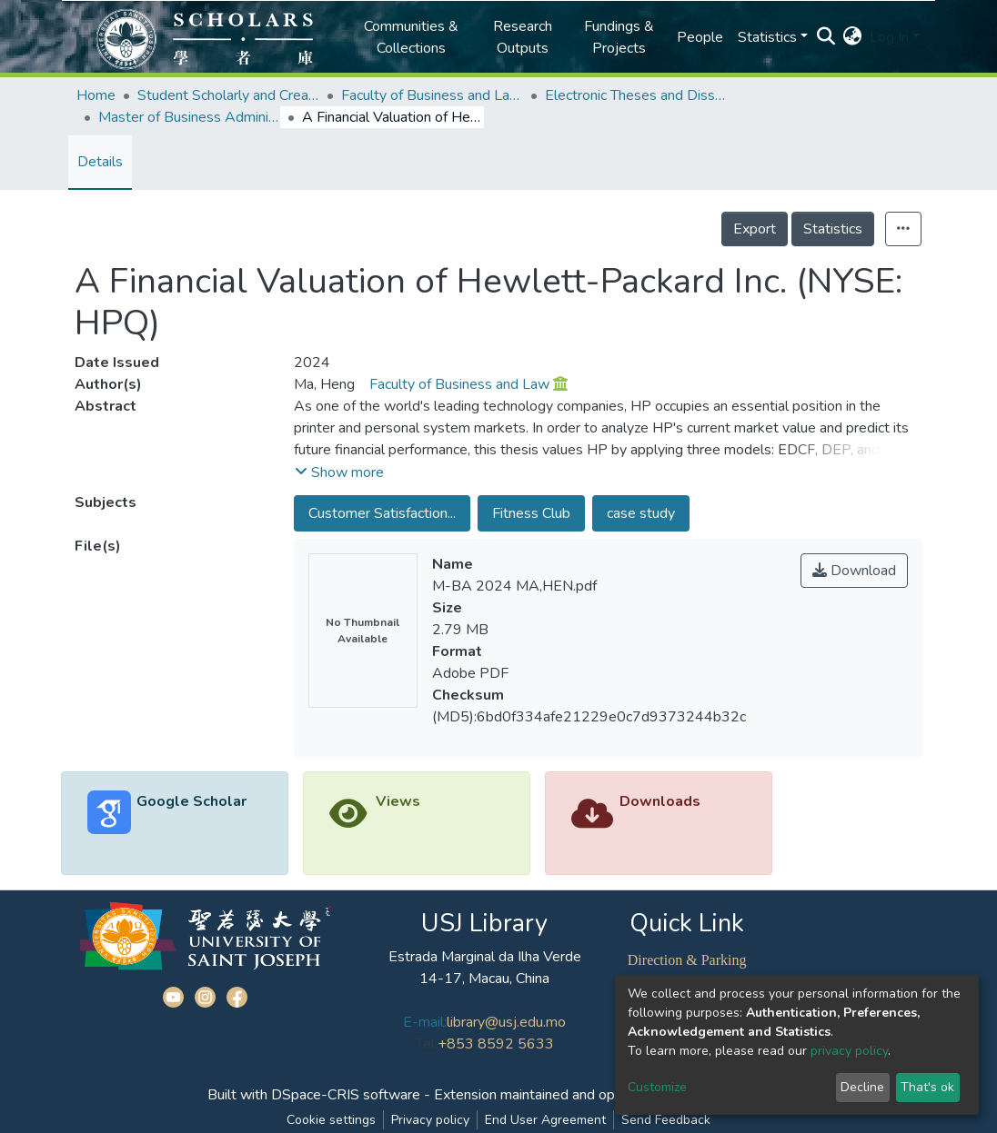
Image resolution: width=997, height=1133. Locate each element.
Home (96, 95)
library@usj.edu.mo (506, 1022)
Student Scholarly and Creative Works (228, 95)
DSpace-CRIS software (345, 1095)
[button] (852, 37)
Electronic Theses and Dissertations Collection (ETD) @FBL (636, 95)
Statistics (832, 229)
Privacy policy (430, 1119)
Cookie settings (331, 1119)
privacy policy (849, 1050)
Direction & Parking (687, 960)
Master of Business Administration (189, 117)
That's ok (927, 1087)
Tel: (427, 1044)
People (700, 37)
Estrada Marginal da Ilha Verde (484, 957)
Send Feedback (665, 1119)
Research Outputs (522, 37)
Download (854, 571)
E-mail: (425, 1022)
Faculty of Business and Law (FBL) (432, 95)
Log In (889, 37)
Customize (657, 1087)
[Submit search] (826, 37)
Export (754, 229)
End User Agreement (545, 1119)
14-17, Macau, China (484, 979)
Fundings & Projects (619, 37)
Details (100, 162)
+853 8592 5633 (496, 1044)
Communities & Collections (411, 37)
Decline (862, 1087)
